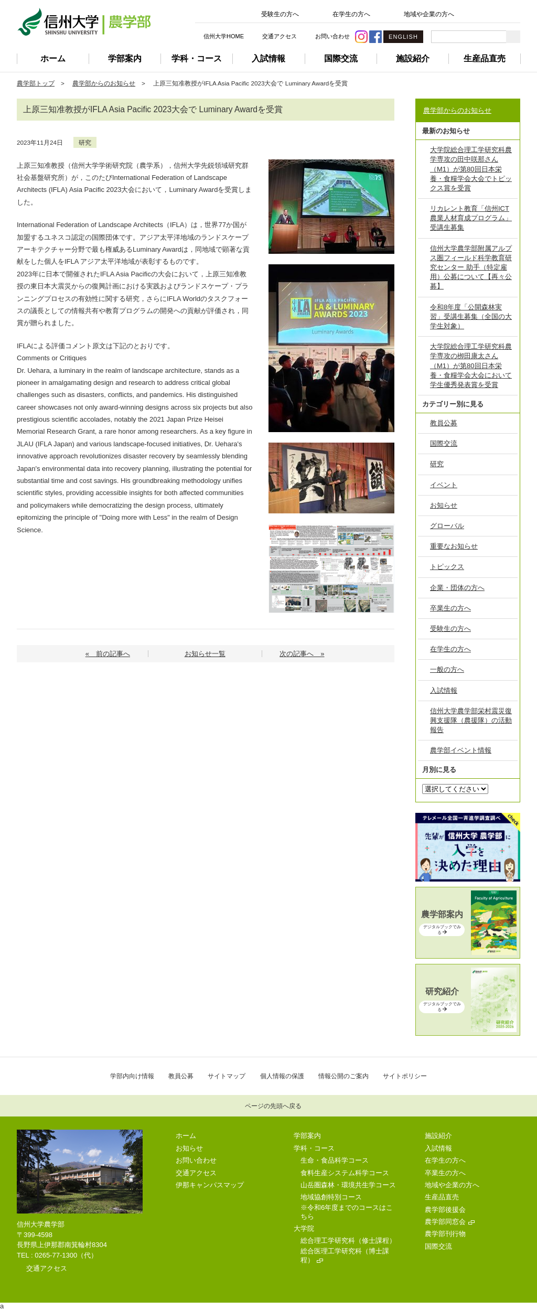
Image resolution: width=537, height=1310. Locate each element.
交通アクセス (279, 36)
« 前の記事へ (107, 654)
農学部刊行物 (445, 1234)
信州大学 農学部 (84, 22)
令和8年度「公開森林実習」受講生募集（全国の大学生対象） (471, 316)
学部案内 (125, 58)
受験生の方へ (280, 14)
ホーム (53, 58)
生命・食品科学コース (334, 1160)
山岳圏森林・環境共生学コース (348, 1185)
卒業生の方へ (450, 608)
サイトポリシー (405, 1075)
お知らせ (443, 505)
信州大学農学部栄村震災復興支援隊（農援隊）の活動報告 (471, 720)
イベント (443, 485)
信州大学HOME (223, 36)
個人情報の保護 (282, 1075)
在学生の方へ (351, 14)
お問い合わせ (332, 36)
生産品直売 (485, 58)
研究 (85, 142)
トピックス (447, 567)
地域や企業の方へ (429, 14)
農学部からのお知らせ (103, 83)
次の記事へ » (302, 654)
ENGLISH (403, 37)
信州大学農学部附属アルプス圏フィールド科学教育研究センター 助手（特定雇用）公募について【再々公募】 (471, 267)
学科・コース (196, 58)
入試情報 (268, 58)
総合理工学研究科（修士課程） (348, 1240)
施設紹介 (412, 58)
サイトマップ (226, 1075)
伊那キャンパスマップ (210, 1185)
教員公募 (443, 423)
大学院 (304, 1228)
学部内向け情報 (132, 1075)
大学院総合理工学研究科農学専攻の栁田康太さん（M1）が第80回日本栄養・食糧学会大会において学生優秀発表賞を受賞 (471, 365)
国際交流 (341, 58)
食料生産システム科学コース (344, 1173)
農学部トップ (36, 83)
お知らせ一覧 (205, 654)
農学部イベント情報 (460, 750)
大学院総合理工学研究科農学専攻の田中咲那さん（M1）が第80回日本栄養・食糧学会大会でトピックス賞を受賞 (471, 169)
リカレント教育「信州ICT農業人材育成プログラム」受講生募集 (471, 218)
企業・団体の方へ (457, 588)
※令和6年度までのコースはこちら (346, 1212)
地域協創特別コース (331, 1197)
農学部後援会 (445, 1210)
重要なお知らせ (454, 546)
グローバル (447, 526)
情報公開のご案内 (343, 1075)
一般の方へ (447, 669)
